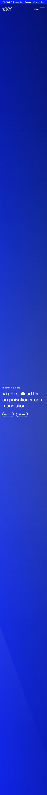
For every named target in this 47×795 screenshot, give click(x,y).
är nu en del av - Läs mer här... (23, 2)
